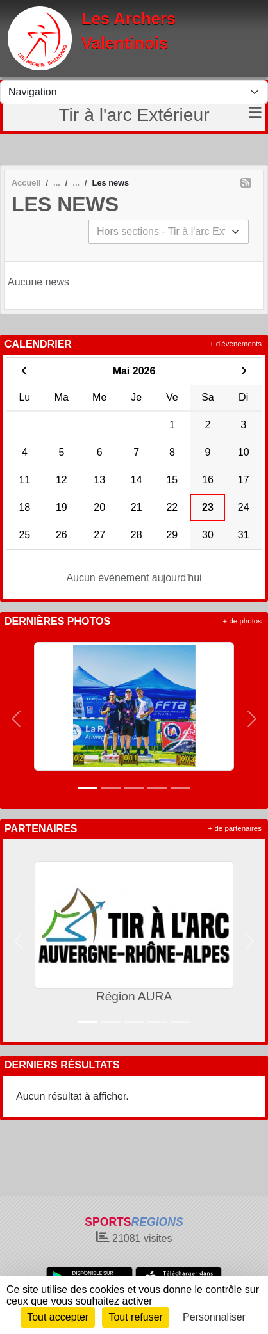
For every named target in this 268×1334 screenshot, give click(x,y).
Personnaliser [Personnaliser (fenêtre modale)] (214, 1317)
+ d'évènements (236, 344)
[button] (16, 719)
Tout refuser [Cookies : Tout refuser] (135, 1317)
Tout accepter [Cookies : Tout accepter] (57, 1317)
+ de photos (242, 621)
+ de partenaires (235, 828)
